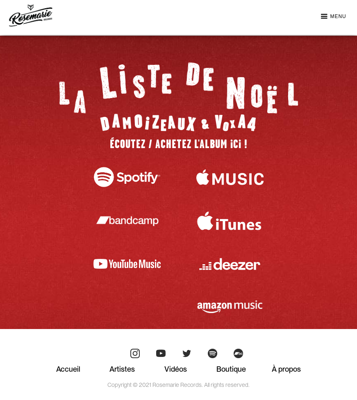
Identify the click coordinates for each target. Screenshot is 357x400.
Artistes (122, 369)
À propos (286, 369)
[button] (333, 19)
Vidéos (175, 369)
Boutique (231, 369)
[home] (30, 15)
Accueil (68, 369)
